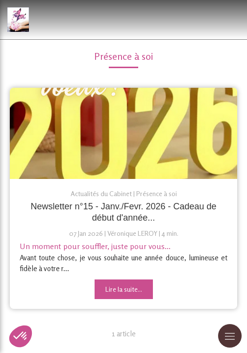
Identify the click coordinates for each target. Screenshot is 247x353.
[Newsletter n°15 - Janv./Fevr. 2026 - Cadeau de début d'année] (123, 133)
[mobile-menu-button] (230, 336)
